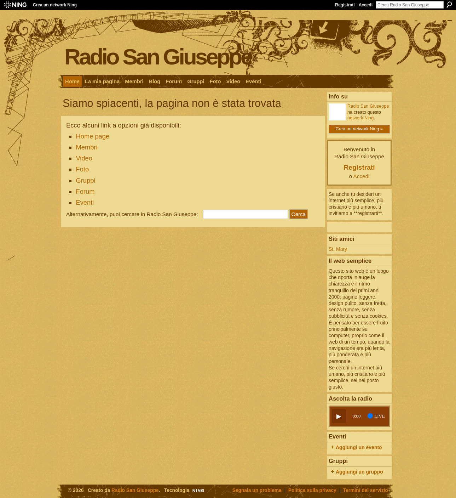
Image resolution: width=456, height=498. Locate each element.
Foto (82, 169)
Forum (85, 191)
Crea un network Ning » (359, 128)
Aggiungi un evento (359, 447)
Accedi (366, 4)
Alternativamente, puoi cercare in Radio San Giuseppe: (132, 214)
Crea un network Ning (55, 4)
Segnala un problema (257, 490)
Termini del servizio (365, 490)
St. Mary (338, 249)
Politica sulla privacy (312, 490)
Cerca (449, 4)
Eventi (85, 202)
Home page (92, 136)
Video (84, 158)
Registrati (344, 4)
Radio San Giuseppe (158, 56)
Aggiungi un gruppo (359, 472)
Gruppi (85, 180)
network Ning (360, 117)
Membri (86, 147)
